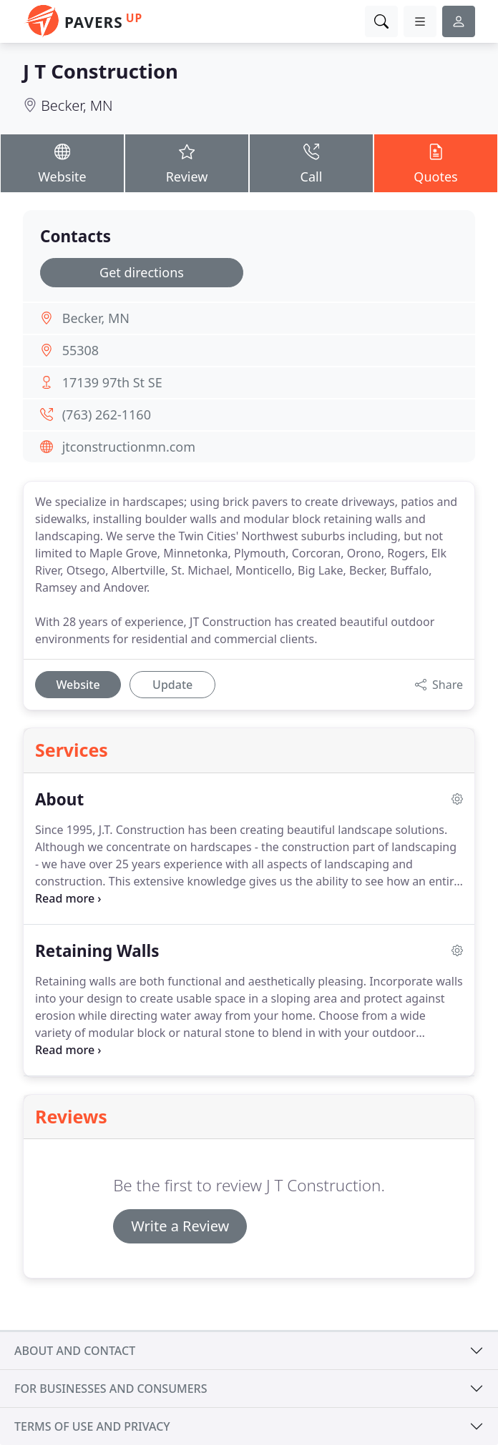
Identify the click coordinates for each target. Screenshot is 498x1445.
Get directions (141, 272)
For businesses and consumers (110, 1388)
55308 (80, 350)
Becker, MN (77, 105)
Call (311, 162)
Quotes (436, 162)
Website (62, 162)
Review (187, 162)
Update (172, 684)
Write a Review (180, 1226)
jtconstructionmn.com (128, 446)
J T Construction (100, 71)
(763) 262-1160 (106, 414)
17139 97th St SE (112, 382)
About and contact (74, 1351)
